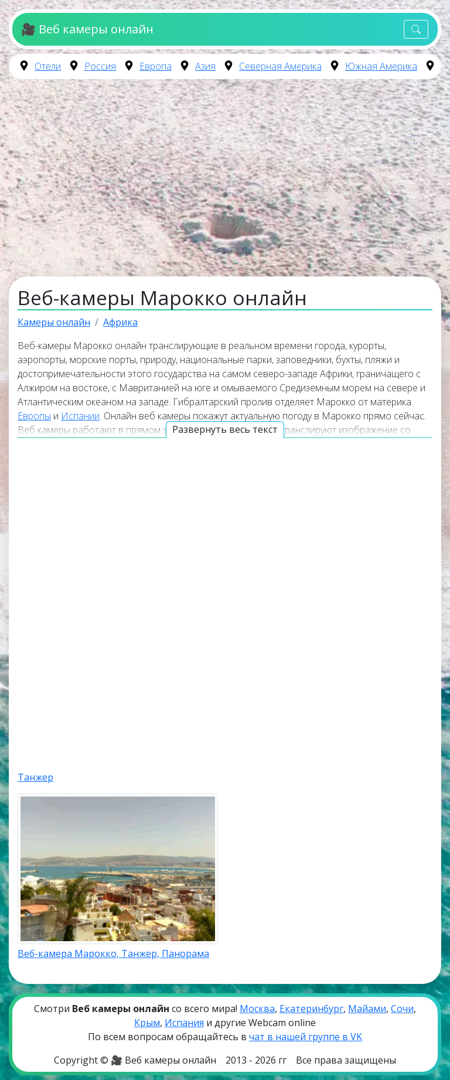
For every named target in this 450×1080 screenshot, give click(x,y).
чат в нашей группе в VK (305, 1036)
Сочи (402, 1008)
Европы (34, 415)
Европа (155, 66)
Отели (48, 66)
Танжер (35, 777)
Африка (120, 322)
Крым (147, 1022)
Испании (80, 415)
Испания (184, 1022)
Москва (257, 1008)
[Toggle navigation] (416, 29)
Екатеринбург (311, 1008)
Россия (100, 66)
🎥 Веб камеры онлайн (87, 29)
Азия (205, 66)
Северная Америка (280, 66)
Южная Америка (381, 66)
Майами (367, 1008)
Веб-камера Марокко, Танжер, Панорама (113, 953)
